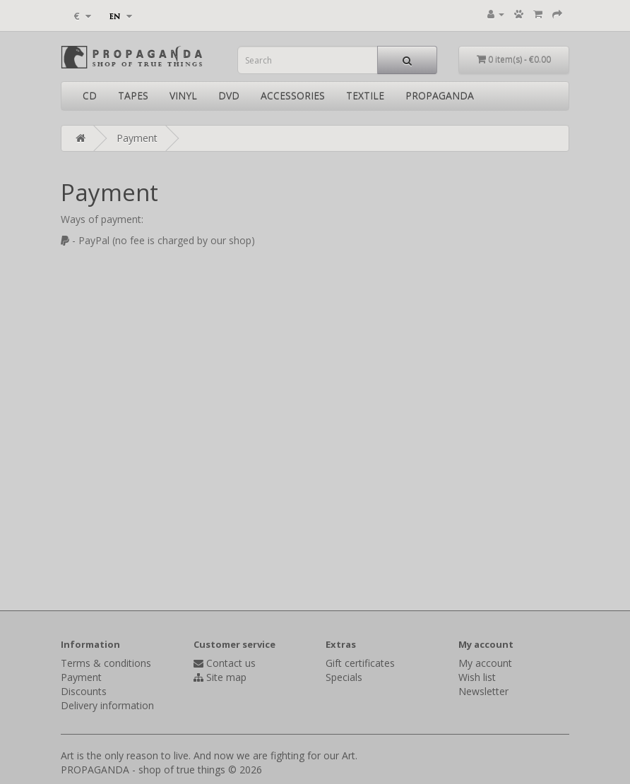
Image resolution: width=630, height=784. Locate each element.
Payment (137, 138)
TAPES (133, 95)
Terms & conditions (106, 663)
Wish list (477, 677)
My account (485, 663)
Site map (226, 677)
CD (90, 95)
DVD (228, 95)
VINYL (183, 95)
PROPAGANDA (439, 95)
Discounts (84, 691)
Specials (344, 677)
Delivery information (107, 705)
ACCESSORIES (293, 95)
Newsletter (483, 691)
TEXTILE (365, 95)
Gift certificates (360, 663)
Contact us (231, 663)
